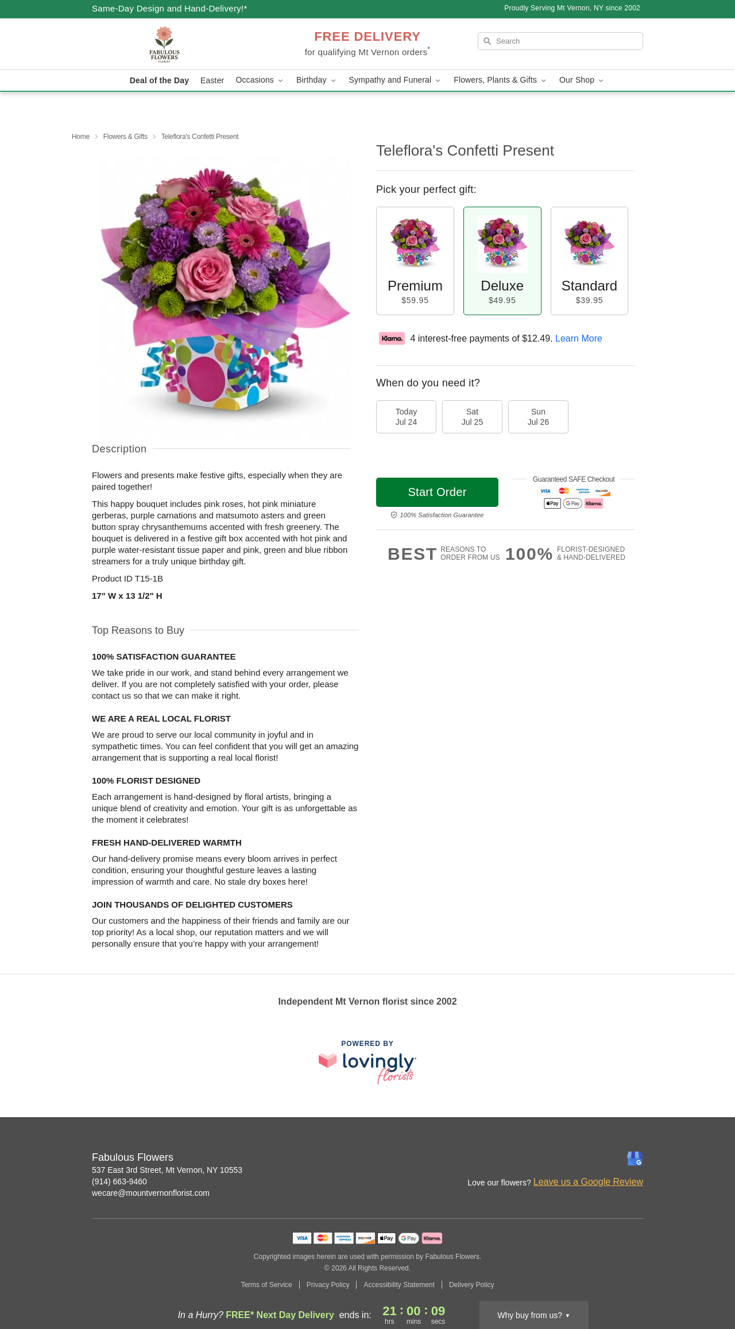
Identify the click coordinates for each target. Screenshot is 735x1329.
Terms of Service (266, 1284)
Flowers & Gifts (125, 137)
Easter (212, 80)
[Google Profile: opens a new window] (635, 1158)
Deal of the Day (159, 80)
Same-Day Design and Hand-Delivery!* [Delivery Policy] (169, 8)
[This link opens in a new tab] (367, 1062)
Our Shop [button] (582, 80)
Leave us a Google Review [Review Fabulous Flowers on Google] (588, 1182)
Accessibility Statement (398, 1284)
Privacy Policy (328, 1284)
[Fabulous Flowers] (174, 44)
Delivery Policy (471, 1284)
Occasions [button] (260, 80)
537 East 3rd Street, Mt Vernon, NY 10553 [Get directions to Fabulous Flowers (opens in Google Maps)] (167, 1170)
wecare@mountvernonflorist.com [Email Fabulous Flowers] (151, 1193)
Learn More (578, 338)
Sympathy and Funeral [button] (396, 80)
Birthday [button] (317, 80)
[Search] (560, 41)
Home (81, 137)
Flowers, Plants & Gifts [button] (501, 80)
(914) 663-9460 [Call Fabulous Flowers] (119, 1181)
